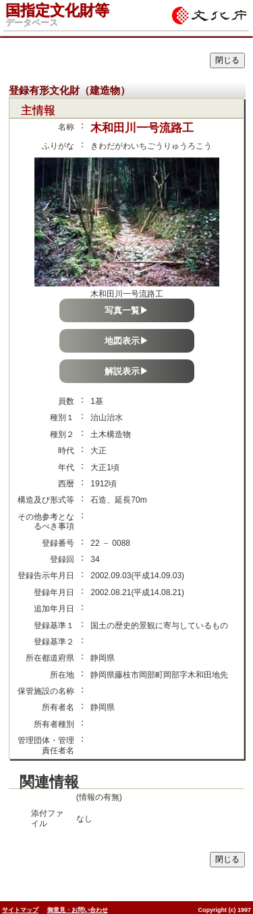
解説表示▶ (126, 371)
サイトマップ (20, 910)
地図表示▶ (126, 341)
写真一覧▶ (126, 310)
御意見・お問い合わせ (77, 910)
